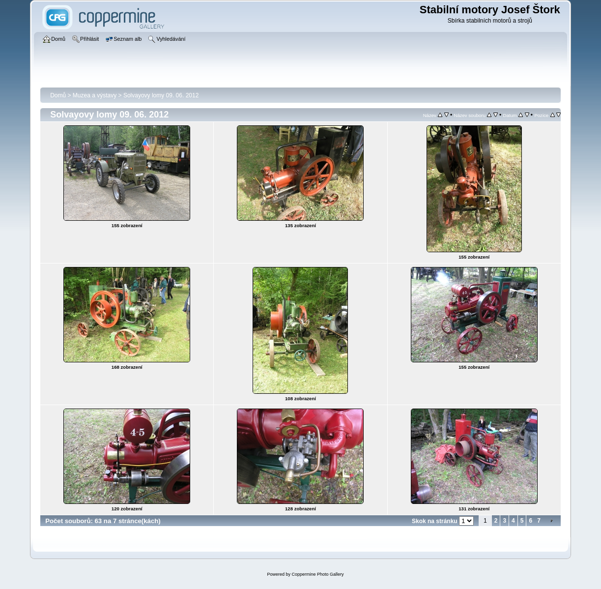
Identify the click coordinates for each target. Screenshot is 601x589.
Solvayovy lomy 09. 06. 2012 (161, 95)
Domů (58, 95)
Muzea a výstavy (94, 95)
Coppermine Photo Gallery (317, 574)
